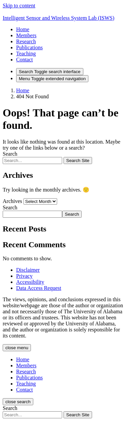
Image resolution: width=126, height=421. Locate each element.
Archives (12, 201)
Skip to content (19, 5)
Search (10, 154)
